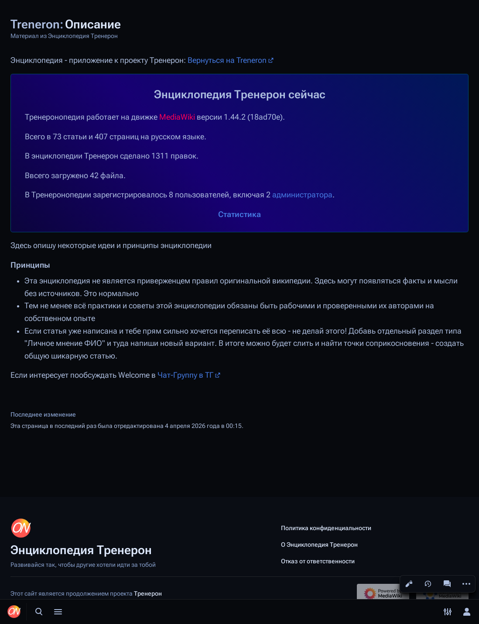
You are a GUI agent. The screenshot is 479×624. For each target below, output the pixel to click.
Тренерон (148, 593)
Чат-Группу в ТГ (185, 375)
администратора (302, 194)
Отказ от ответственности (318, 561)
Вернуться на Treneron (227, 60)
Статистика (239, 214)
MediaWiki (177, 117)
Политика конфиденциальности (326, 527)
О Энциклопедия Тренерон (319, 544)
